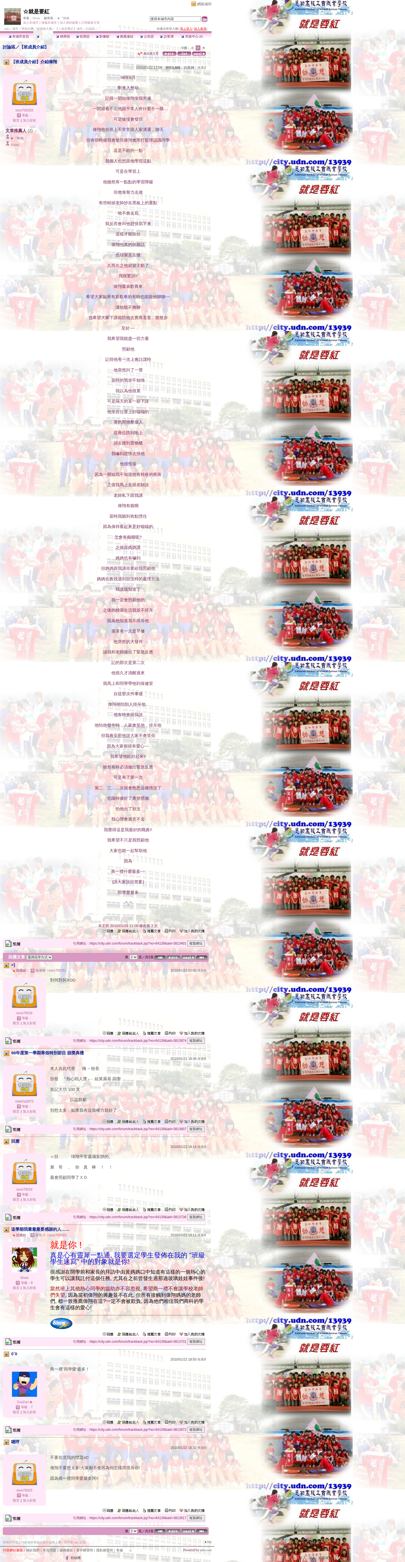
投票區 (83, 36)
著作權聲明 (84, 1550)
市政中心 (192, 36)
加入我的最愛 (69, 22)
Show (36, 18)
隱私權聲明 (104, 1550)
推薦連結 (124, 36)
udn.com (206, 1550)
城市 (15, 28)
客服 (119, 1550)
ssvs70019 (24, 1013)
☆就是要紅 (36, 11)
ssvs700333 (24, 110)
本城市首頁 (19, 36)
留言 (16, 120)
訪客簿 (166, 36)
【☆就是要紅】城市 (69, 28)
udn (6, 28)
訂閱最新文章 (90, 22)
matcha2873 (24, 1101)
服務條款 (66, 1550)
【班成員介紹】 (34, 47)
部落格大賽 (44, 28)
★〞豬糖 (63, 18)
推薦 (201, 68)
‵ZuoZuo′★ (24, 1402)
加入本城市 (30, 22)
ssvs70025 (24, 1490)
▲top (208, 1542)
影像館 (102, 36)
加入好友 (29, 120)
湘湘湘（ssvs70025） (51, 970)
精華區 (63, 36)
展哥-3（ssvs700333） (52, 1235)
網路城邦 (204, 4)
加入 (312, 1558)
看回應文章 (148, 53)
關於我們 (33, 1550)
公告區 (147, 36)
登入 (302, 1558)
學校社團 (27, 28)
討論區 (43, 36)
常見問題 (49, 1550)
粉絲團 (76, 1558)
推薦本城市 (49, 22)
